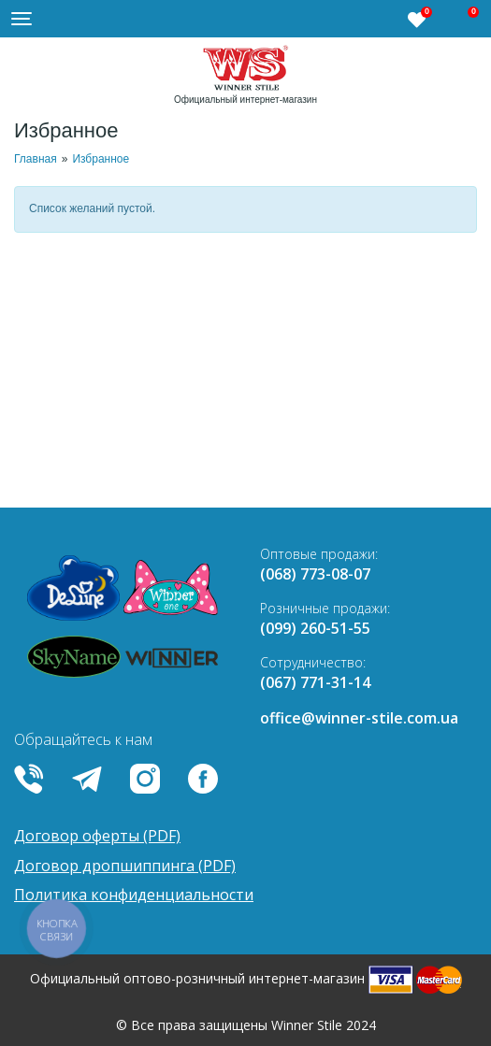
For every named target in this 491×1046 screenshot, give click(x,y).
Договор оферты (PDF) (97, 835)
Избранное (100, 158)
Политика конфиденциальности (133, 894)
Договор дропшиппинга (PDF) (125, 865)
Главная (35, 158)
